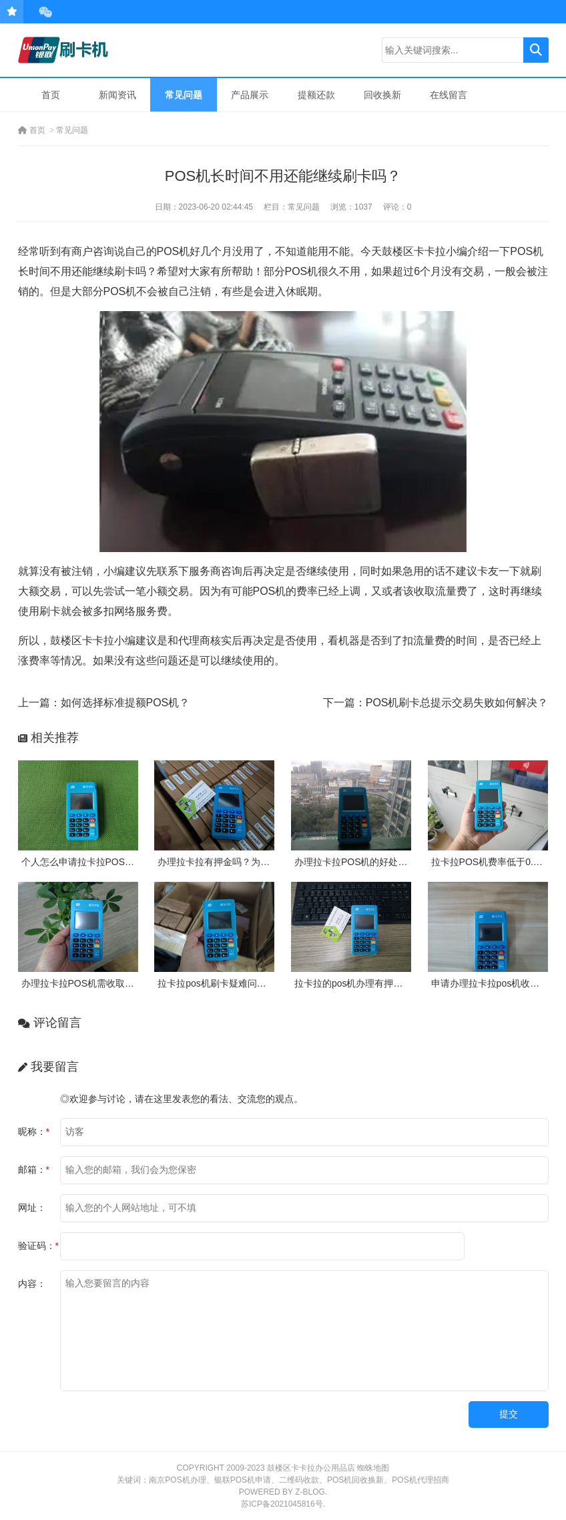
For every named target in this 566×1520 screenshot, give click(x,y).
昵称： (33, 1131)
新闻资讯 (117, 94)
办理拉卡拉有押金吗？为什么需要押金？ (242, 861)
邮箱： (33, 1169)
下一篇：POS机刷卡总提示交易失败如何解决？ (436, 702)
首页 (50, 94)
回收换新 (382, 94)
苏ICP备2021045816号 (282, 1504)
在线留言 (448, 94)
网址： (32, 1207)
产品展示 (249, 94)
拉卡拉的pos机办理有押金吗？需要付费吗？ (386, 983)
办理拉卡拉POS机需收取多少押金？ (96, 983)
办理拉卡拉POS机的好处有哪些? (362, 861)
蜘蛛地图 (373, 1468)
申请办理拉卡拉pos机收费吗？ (495, 983)
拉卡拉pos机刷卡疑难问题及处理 (226, 983)
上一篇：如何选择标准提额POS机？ (104, 702)
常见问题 (183, 94)
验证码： (38, 1245)
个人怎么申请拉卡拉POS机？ (82, 861)
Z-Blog (310, 1492)
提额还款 (316, 94)
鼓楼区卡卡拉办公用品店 (311, 1468)
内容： (32, 1283)
